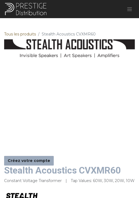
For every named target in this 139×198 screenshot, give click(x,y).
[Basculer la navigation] (129, 9)
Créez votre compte (29, 160)
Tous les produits (20, 34)
